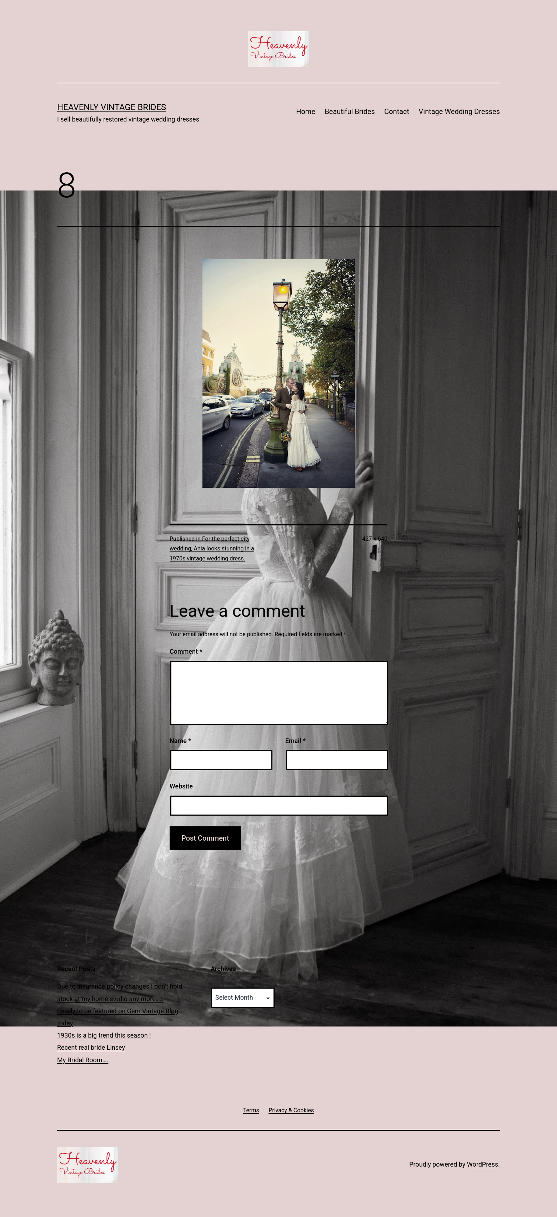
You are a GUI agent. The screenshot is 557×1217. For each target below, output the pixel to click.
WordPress (482, 1164)
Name (180, 740)
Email (295, 740)
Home (305, 111)
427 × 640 (374, 538)
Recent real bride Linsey (91, 1047)
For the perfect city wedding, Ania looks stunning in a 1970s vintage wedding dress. (212, 548)
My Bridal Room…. (82, 1060)
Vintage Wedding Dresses (459, 111)
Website (181, 786)
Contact (396, 111)
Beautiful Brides (350, 111)
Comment (186, 651)
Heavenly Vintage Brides (111, 107)
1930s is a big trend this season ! (104, 1035)
